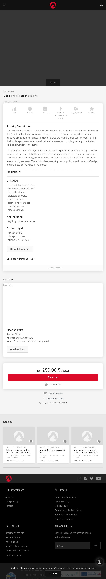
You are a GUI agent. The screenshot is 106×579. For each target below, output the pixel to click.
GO (95, 545)
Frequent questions (14, 555)
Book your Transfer (64, 519)
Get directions (17, 349)
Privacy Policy (61, 505)
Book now (53, 377)
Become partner (13, 537)
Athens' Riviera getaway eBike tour (53, 451)
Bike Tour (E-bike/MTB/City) (16, 447)
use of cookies (88, 568)
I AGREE (53, 573)
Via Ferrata (8, 91)
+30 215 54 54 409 (58, 403)
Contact (9, 505)
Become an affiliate (14, 533)
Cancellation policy (20, 249)
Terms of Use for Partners (17, 550)
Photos (53, 82)
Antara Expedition (55, 268)
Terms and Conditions (65, 497)
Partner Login (11, 541)
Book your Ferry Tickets (66, 514)
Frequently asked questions (68, 510)
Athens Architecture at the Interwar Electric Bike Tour (85, 451)
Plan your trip (11, 501)
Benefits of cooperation (16, 546)
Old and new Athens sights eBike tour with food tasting (18, 451)
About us (9, 497)
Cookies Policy (62, 501)
